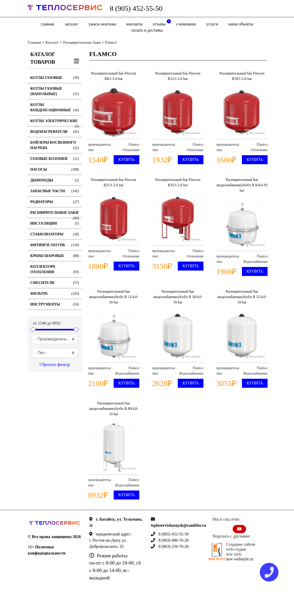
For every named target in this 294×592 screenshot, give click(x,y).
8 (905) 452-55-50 (136, 8)
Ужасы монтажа (102, 24)
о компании (186, 24)
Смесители (54, 282)
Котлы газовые (54, 77)
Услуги (212, 24)
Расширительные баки (82, 42)
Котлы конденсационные (54, 108)
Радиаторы (54, 202)
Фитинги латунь (54, 245)
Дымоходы (54, 180)
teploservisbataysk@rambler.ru (178, 525)
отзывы (162, 22)
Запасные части (54, 191)
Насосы (54, 169)
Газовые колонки (54, 158)
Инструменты (54, 304)
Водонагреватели (54, 131)
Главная (47, 24)
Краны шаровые (54, 255)
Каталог (71, 24)
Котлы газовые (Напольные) (54, 92)
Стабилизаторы (54, 234)
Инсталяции (54, 223)
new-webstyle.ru (239, 559)
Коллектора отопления (54, 270)
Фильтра (54, 293)
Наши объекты (240, 24)
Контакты (134, 24)
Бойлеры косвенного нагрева (54, 146)
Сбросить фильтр (55, 364)
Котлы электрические (54, 122)
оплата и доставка (147, 30)
